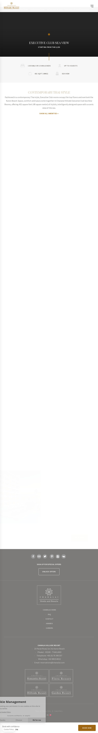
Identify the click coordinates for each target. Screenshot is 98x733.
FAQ (49, 614)
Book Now (86, 728)
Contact (49, 619)
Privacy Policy (46, 711)
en (47, 715)
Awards (49, 623)
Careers (49, 628)
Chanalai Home (49, 610)
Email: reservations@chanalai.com (49, 662)
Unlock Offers (49, 572)
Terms (37, 711)
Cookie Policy (58, 711)
